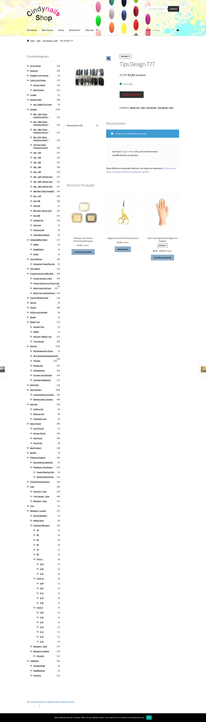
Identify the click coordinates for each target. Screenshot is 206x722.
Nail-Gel (33, 404)
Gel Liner (37, 225)
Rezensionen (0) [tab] (75, 125)
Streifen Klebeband (41, 380)
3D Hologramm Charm (43, 351)
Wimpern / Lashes (38, 511)
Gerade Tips (38, 327)
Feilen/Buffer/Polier (38, 240)
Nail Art (33, 346)
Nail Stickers (35, 390)
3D (38, 530)
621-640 (36, 215)
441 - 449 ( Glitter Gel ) (43, 186)
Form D (40, 607)
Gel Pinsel (37, 438)
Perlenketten (39, 370)
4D (38, 535)
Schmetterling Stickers (43, 394)
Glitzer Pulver (39, 85)
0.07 (41, 574)
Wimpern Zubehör (41, 651)
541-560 (36, 206)
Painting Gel (38, 230)
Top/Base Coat (39, 419)
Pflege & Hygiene (37, 457)
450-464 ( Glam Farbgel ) (44, 191)
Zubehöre (34, 661)
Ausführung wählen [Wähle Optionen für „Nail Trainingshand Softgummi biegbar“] (162, 257)
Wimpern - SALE (40, 646)
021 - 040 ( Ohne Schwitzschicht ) (40, 123)
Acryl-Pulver (35, 66)
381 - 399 (37, 172)
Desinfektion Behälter (43, 462)
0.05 (41, 569)
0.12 (41, 593)
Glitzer (33, 307)
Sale (38, 40)
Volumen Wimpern (41, 525)
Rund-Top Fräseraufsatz (44, 293)
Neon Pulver (38, 90)
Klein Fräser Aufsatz (42, 288)
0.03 (41, 564)
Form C (40, 559)
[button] (108, 58)
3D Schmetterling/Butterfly (45, 356)
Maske (33, 317)
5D (38, 540)
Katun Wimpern (40, 515)
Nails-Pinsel (35, 423)
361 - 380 (37, 167)
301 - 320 (37, 152)
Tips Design (151, 107)
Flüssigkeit (35, 268)
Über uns (89, 30)
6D (38, 544)
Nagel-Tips (135, 107)
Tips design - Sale (50, 40)
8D (38, 554)
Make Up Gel (38, 414)
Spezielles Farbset (41, 235)
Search (173, 9)
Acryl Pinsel (38, 428)
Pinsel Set (37, 443)
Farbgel (33, 109)
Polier (35, 254)
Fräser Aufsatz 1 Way (42, 278)
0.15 (41, 598)
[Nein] (202, 717)
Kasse (61, 30)
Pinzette (40, 656)
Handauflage (39, 665)
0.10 (41, 627)
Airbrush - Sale (39, 491)
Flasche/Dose (36, 259)
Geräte (33, 302)
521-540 (36, 201)
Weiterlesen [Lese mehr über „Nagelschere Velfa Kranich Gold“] (123, 249)
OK (149, 717)
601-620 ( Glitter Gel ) (42, 210)
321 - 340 (37, 157)
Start (32, 40)
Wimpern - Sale (40, 501)
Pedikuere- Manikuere (42, 467)
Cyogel (33, 95)
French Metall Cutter (39, 298)
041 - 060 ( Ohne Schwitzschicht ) (40, 131)
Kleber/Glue (38, 520)
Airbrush (34, 70)
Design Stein (35, 99)
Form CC (40, 578)
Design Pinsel (39, 433)
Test (32, 506)
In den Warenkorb (131, 94)
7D (38, 549)
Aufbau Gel (38, 409)
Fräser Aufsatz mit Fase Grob (46, 283)
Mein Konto (47, 30)
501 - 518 (37, 196)
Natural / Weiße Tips (42, 336)
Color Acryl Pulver (38, 80)
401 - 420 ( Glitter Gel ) (43, 177)
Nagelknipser (39, 670)
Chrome (36, 360)
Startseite (32, 30)
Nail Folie (34, 385)
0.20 (41, 603)
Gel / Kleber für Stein (42, 104)
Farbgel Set (38, 220)
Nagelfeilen (38, 249)
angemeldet (128, 151)
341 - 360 (37, 162)
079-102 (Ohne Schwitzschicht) (40, 146)
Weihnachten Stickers (43, 399)
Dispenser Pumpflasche (44, 264)
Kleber (36, 331)
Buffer (36, 244)
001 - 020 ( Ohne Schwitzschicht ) (40, 115)
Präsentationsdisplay (40, 481)
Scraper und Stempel (42, 375)
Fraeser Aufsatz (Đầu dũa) (42, 273)
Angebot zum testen (39, 75)
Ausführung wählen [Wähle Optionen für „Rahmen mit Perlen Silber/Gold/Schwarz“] (83, 252)
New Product (35, 448)
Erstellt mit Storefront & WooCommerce (60, 705)
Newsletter (74, 30)
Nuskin (33, 452)
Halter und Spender (38, 312)
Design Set (38, 365)
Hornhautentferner (45, 477)
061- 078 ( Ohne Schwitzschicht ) (40, 138)
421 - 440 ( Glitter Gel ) (43, 181)
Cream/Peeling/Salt (45, 472)
